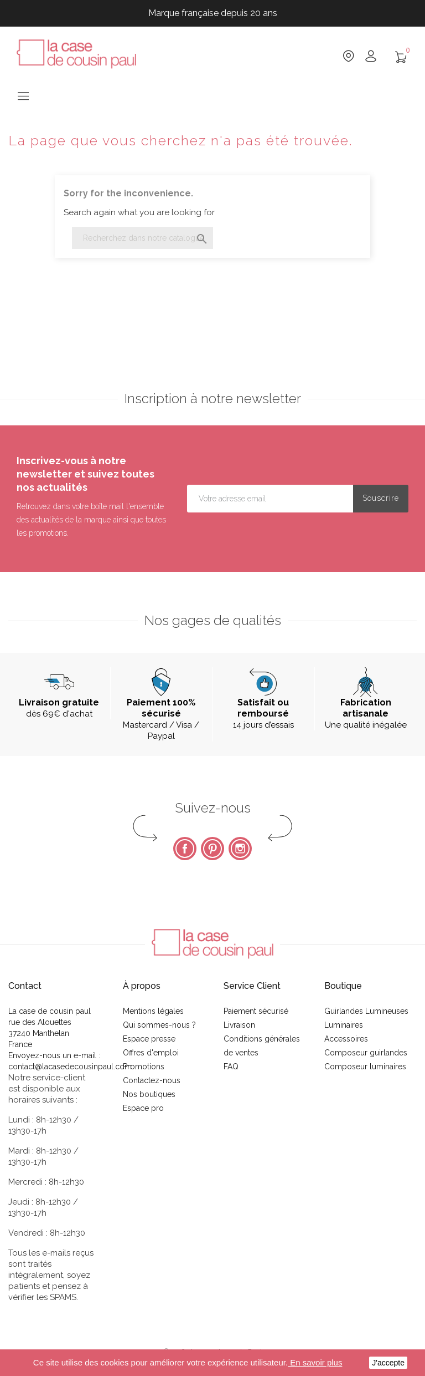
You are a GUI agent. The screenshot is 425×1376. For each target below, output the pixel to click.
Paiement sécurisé (256, 1011)
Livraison (239, 1024)
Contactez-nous (151, 1080)
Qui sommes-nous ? (159, 1024)
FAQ (231, 1066)
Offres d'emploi (151, 1052)
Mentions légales (153, 1011)
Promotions (143, 1066)
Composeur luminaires (365, 1066)
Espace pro (143, 1108)
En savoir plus (315, 1362)
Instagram (240, 848)
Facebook (184, 848)
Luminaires (343, 1024)
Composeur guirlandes (365, 1052)
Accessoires (346, 1038)
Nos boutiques (149, 1094)
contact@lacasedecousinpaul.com (70, 1066)
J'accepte (388, 1362)
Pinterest (212, 848)
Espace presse (149, 1038)
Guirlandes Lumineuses (366, 1011)
